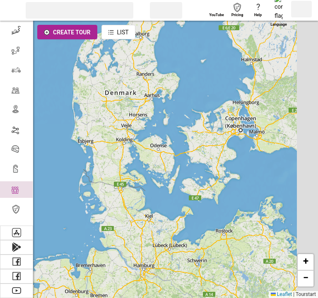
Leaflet (281, 294)
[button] (10, 10)
